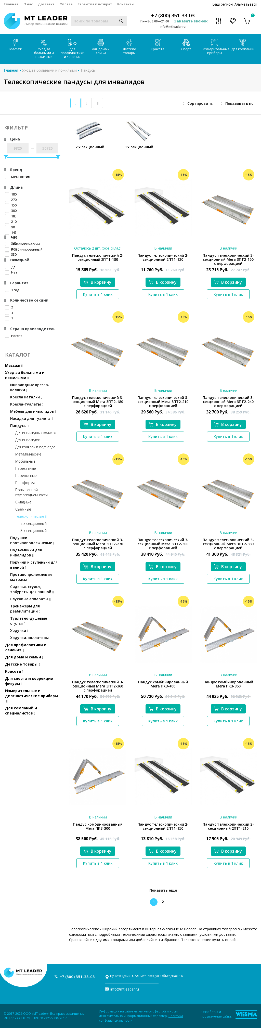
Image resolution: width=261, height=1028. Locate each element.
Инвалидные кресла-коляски (29, 387)
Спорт (186, 45)
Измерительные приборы (216, 47)
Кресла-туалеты (26, 404)
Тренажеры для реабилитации (25, 609)
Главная (11, 4)
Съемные (23, 509)
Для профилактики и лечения (72, 49)
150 (11, 205)
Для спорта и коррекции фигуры (29, 681)
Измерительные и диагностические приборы (31, 695)
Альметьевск (245, 4)
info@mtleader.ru (173, 26)
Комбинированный (24, 249)
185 (11, 216)
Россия (13, 335)
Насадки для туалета (31, 418)
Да (10, 267)
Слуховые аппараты (30, 598)
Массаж (15, 45)
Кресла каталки (26, 397)
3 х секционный (33, 530)
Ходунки (19, 630)
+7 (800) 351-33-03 (172, 15)
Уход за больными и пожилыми (44, 49)
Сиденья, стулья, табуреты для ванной (32, 589)
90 (10, 227)
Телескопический (22, 244)
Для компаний (242, 45)
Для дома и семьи (101, 47)
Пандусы (88, 70)
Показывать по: (240, 103)
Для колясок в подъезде (35, 447)
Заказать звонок (191, 21)
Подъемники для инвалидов (26, 552)
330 (11, 254)
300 (11, 210)
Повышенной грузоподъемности (31, 492)
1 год (12, 290)
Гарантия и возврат (95, 4)
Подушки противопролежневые (32, 540)
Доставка (46, 4)
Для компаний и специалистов (21, 710)
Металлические (28, 454)
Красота (157, 45)
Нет (11, 272)
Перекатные (25, 468)
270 (11, 199)
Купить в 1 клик (97, 294)
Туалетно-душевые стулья (28, 621)
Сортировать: (200, 103)
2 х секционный (33, 523)
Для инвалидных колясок (35, 432)
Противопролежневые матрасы (31, 577)
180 (11, 194)
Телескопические (31, 516)
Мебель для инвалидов (33, 411)
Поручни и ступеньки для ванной (34, 565)
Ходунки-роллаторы (30, 637)
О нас (28, 4)
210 (11, 221)
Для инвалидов (27, 439)
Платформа (25, 482)
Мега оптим (17, 176)
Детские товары (129, 47)
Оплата (66, 4)
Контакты (125, 4)
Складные (23, 502)
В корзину (97, 282)
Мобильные (25, 461)
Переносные (26, 475)
